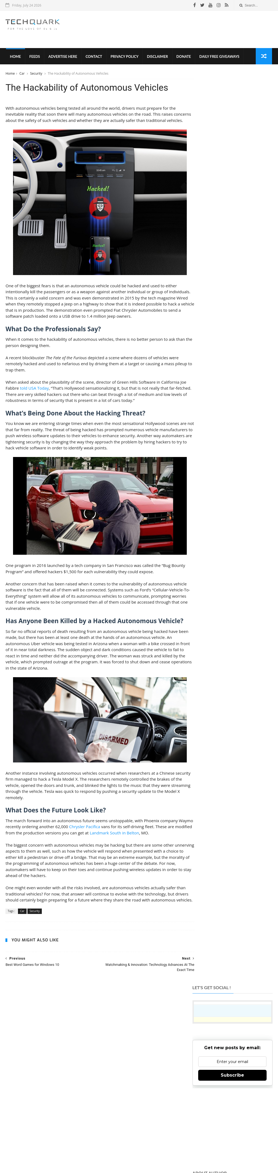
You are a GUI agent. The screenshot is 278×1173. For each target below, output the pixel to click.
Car (23, 74)
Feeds (34, 57)
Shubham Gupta (161, 1160)
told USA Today (41, 402)
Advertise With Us (168, 1151)
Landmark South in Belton (139, 846)
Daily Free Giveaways (219, 57)
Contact (93, 57)
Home (15, 57)
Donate (183, 57)
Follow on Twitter (231, 1051)
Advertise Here (62, 57)
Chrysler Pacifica (99, 840)
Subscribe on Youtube (231, 1077)
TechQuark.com (112, 1084)
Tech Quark (77, 1142)
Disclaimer (157, 57)
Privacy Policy (124, 57)
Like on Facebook (231, 1037)
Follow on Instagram (231, 1064)
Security (36, 74)
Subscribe (232, 162)
